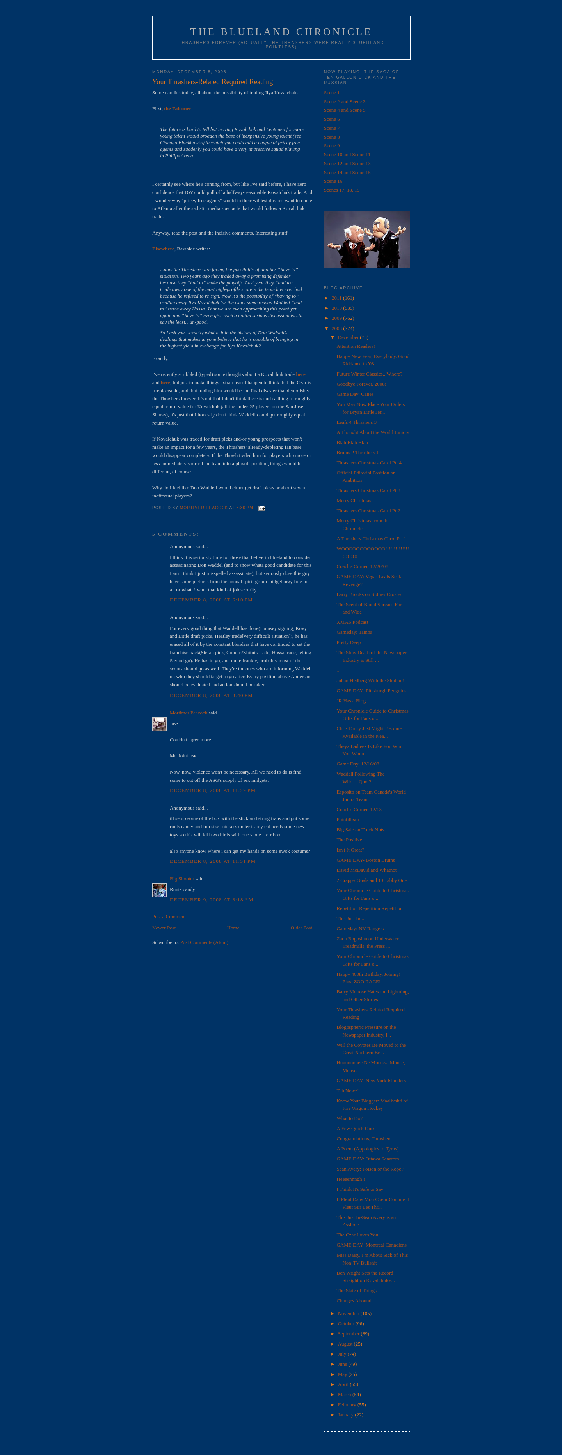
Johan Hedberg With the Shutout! (370, 680)
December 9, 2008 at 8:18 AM (212, 900)
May (343, 1374)
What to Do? (349, 1118)
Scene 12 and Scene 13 (347, 163)
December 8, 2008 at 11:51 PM (213, 861)
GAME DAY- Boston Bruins (365, 860)
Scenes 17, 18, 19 (341, 190)
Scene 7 (332, 128)
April (344, 1384)
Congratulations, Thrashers (363, 1138)
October (347, 1323)
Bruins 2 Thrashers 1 (357, 452)
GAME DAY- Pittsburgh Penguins (371, 690)
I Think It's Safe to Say (359, 1189)
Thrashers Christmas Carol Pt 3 (368, 490)
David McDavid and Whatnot (366, 870)
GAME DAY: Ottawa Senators (367, 1159)
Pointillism (347, 819)
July (343, 1354)
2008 (337, 328)
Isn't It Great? (350, 850)
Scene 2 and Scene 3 (345, 101)
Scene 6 (332, 119)
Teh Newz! (347, 1090)
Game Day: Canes (354, 394)
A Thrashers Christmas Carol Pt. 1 (371, 538)
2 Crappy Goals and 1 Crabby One (371, 880)
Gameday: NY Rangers (360, 928)
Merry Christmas (353, 500)
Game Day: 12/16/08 (357, 764)
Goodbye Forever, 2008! (361, 384)
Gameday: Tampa (354, 632)
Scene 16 (333, 181)
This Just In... (350, 918)
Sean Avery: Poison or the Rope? (369, 1169)
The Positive (349, 840)
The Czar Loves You (357, 1235)
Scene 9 (332, 145)
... (338, 670)
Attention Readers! (355, 346)
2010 (337, 308)
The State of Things (356, 1290)
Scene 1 (332, 92)
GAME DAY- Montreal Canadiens (371, 1245)
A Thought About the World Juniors (372, 432)
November (349, 1313)
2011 (337, 298)
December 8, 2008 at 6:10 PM (211, 600)
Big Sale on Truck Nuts (360, 829)
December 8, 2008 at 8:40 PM (211, 695)
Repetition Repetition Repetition (369, 908)
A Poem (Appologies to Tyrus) (367, 1149)
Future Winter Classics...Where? (369, 374)
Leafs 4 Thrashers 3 (356, 422)
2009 (337, 318)
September (349, 1334)
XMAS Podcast (352, 622)
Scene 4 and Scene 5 (345, 110)
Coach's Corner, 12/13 (359, 809)
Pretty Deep (348, 642)
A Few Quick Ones (355, 1128)
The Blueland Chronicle (281, 31)
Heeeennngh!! (350, 1179)
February (347, 1404)
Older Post (301, 928)
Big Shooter (182, 879)
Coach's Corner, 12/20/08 (362, 566)
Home (233, 928)
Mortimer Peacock (188, 713)
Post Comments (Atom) (204, 942)
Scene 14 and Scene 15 (347, 172)
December (349, 337)
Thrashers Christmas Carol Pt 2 (368, 510)
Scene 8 (332, 137)
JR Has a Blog (351, 701)
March (345, 1394)
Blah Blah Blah (352, 442)
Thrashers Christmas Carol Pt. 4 (368, 463)
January (346, 1415)
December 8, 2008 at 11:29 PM (213, 790)
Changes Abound (353, 1300)
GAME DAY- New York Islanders (371, 1080)
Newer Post (164, 928)
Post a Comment (169, 916)
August (346, 1344)
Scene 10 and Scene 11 (347, 154)
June (343, 1364)
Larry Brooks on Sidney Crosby (368, 594)
